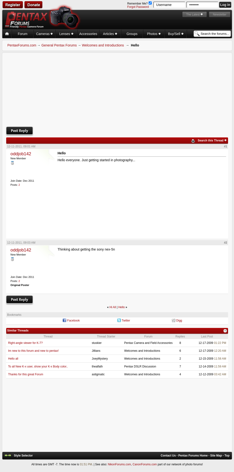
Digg (179, 320)
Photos (154, 34)
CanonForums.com (145, 464)
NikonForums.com (119, 464)
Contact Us (168, 455)
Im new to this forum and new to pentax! (33, 350)
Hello (121, 307)
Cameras (44, 34)
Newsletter (219, 14)
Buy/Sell (175, 34)
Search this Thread (211, 140)
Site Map (216, 455)
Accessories (88, 34)
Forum (22, 34)
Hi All (112, 307)
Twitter (126, 320)
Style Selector (23, 455)
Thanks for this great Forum (25, 374)
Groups (132, 34)
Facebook (73, 320)
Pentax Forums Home (193, 455)
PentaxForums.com (21, 45)
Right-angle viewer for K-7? (25, 343)
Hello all (13, 358)
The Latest (193, 14)
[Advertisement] (117, 89)
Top (226, 455)
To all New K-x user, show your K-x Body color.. (38, 366)
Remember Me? (139, 3)
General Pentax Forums (59, 45)
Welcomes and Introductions (103, 45)
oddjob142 (20, 153)
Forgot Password (138, 7)
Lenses (66, 34)
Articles (110, 34)
